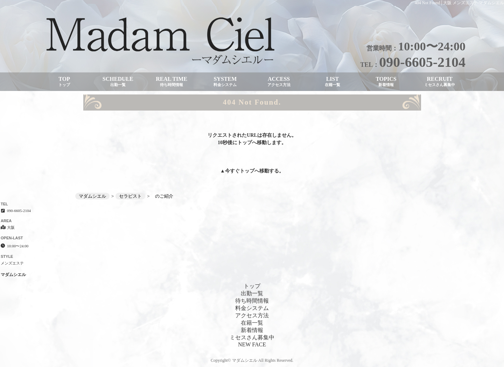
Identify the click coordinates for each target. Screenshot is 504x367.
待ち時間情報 (252, 301)
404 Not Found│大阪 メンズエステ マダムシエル (459, 2)
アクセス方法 (252, 315)
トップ (247, 171)
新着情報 (252, 330)
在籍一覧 (252, 323)
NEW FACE (252, 344)
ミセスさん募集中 (252, 337)
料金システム (252, 308)
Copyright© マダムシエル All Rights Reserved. (252, 360)
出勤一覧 (252, 293)
